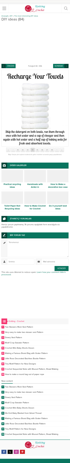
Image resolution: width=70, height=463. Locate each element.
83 (27, 150)
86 (42, 150)
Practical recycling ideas (12, 185)
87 (47, 150)
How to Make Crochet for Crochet (35, 207)
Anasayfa (4, 16)
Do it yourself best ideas (58, 207)
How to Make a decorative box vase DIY (58, 187)
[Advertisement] (35, 42)
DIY (11, 16)
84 (32, 150)
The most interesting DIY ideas (26, 16)
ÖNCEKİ (10, 66)
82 (23, 150)
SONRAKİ (59, 66)
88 (52, 150)
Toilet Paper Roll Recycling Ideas (12, 207)
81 (18, 150)
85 (37, 150)
